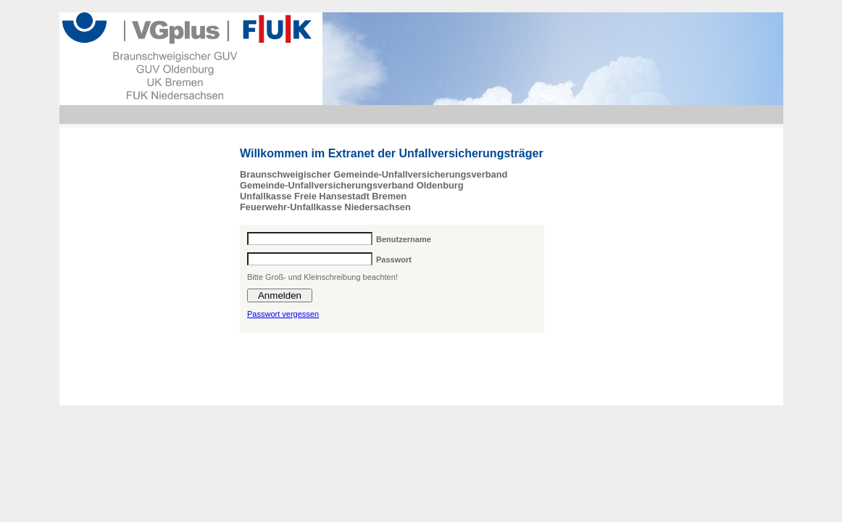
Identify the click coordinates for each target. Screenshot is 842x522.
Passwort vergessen (283, 314)
